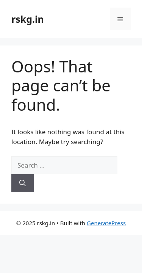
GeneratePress (106, 223)
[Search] (22, 183)
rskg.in (27, 19)
